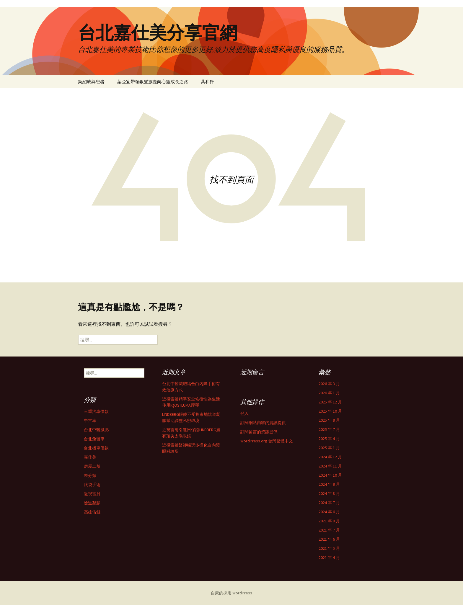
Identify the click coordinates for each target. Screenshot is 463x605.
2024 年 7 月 (329, 502)
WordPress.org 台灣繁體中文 (266, 441)
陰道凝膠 (92, 503)
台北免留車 (94, 439)
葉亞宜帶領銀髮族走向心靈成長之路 (152, 81)
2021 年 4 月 (329, 557)
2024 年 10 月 (330, 475)
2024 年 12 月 (330, 457)
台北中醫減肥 (96, 429)
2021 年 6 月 (329, 539)
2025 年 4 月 (329, 438)
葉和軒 (207, 81)
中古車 (90, 420)
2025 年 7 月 (329, 429)
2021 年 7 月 (329, 530)
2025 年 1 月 (329, 447)
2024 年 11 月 (330, 466)
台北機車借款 (96, 448)
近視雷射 (92, 493)
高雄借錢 (92, 512)
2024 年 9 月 (329, 484)
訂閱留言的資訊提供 (259, 431)
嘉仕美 (90, 457)
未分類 (90, 475)
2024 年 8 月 (329, 493)
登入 (244, 413)
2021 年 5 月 (329, 548)
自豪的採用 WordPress (231, 593)
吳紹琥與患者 (91, 81)
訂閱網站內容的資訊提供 (263, 422)
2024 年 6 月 (329, 511)
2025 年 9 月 (329, 420)
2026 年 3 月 (329, 383)
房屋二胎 (92, 466)
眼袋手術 (92, 484)
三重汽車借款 (96, 411)
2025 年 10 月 (330, 411)
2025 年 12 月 (330, 402)
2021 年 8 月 (329, 521)
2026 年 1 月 (329, 392)
